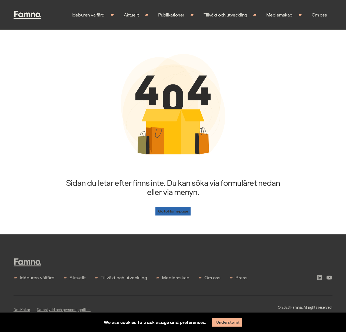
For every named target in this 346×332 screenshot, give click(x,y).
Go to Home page (173, 211)
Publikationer (171, 15)
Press (241, 279)
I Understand (226, 322)
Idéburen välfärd (88, 15)
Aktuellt (131, 15)
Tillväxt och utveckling (225, 15)
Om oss (319, 15)
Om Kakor (22, 311)
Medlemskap (279, 15)
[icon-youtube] (329, 280)
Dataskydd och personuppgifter (64, 311)
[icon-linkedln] (319, 280)
